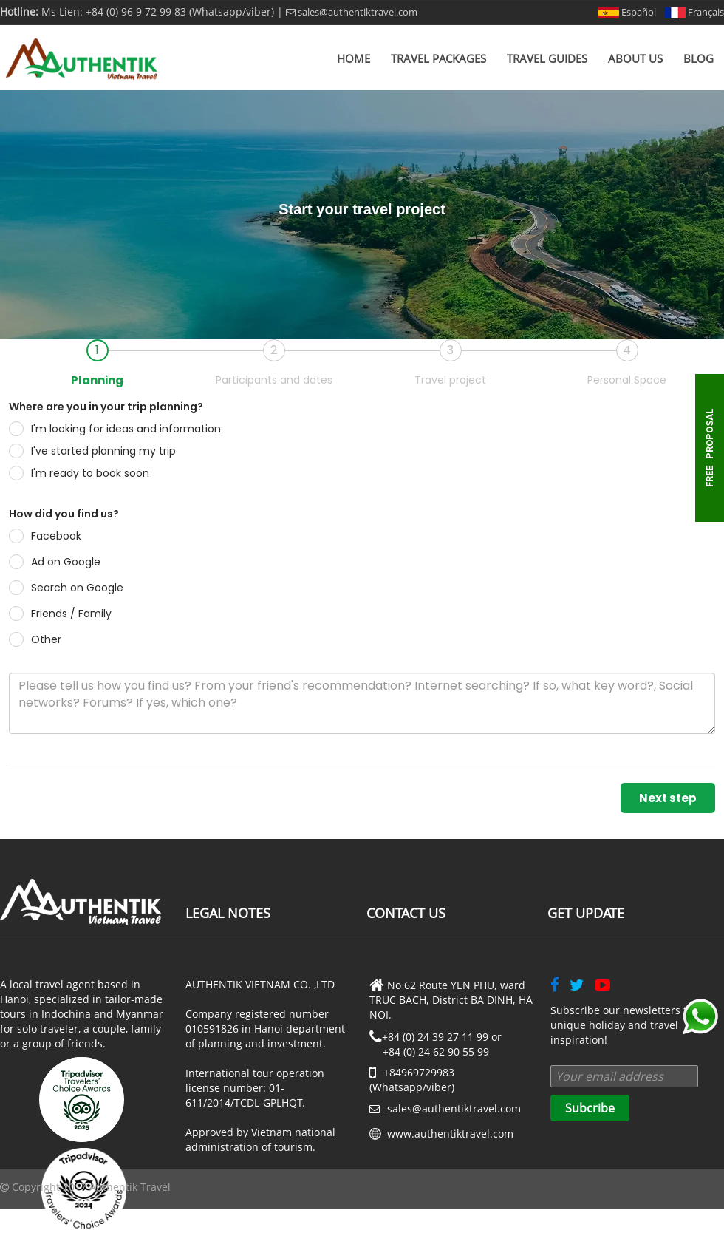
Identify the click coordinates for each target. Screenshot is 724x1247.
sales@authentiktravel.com (351, 11)
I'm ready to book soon (79, 473)
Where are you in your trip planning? (106, 406)
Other (35, 639)
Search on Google (66, 587)
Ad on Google (54, 561)
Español (627, 11)
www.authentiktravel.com (450, 1134)
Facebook (45, 536)
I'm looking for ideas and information (115, 428)
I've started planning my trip (92, 451)
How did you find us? (64, 513)
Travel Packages (438, 58)
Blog (698, 58)
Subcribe (590, 1108)
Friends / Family (60, 613)
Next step (668, 798)
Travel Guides (547, 58)
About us (635, 58)
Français (694, 11)
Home (353, 58)
